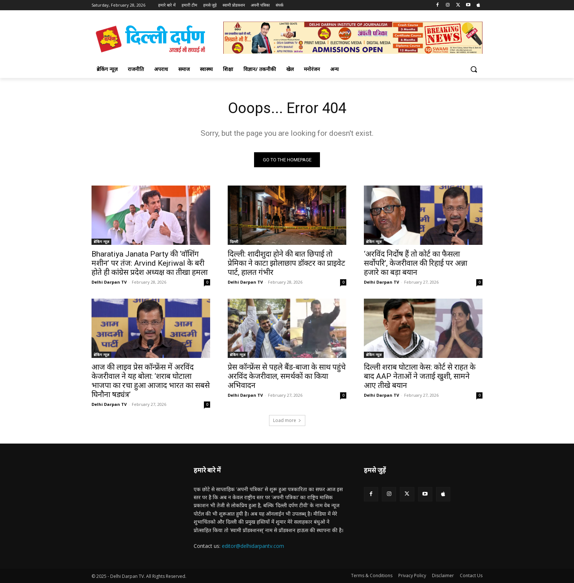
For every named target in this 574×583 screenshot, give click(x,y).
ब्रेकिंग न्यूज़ (101, 241)
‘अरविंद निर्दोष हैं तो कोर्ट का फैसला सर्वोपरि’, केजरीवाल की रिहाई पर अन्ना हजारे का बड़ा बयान (415, 263)
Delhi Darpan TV (109, 282)
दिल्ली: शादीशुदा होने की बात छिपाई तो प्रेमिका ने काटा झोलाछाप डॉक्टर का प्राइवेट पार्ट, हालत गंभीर (286, 263)
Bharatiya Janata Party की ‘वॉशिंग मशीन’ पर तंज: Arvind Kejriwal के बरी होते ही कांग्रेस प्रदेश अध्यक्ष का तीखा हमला (150, 263)
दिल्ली (234, 241)
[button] (473, 69)
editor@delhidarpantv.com (253, 545)
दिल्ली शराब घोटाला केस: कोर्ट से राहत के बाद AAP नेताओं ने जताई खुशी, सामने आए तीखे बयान (420, 376)
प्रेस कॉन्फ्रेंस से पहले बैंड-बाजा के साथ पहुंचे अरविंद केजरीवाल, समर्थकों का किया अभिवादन (287, 376)
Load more (287, 420)
